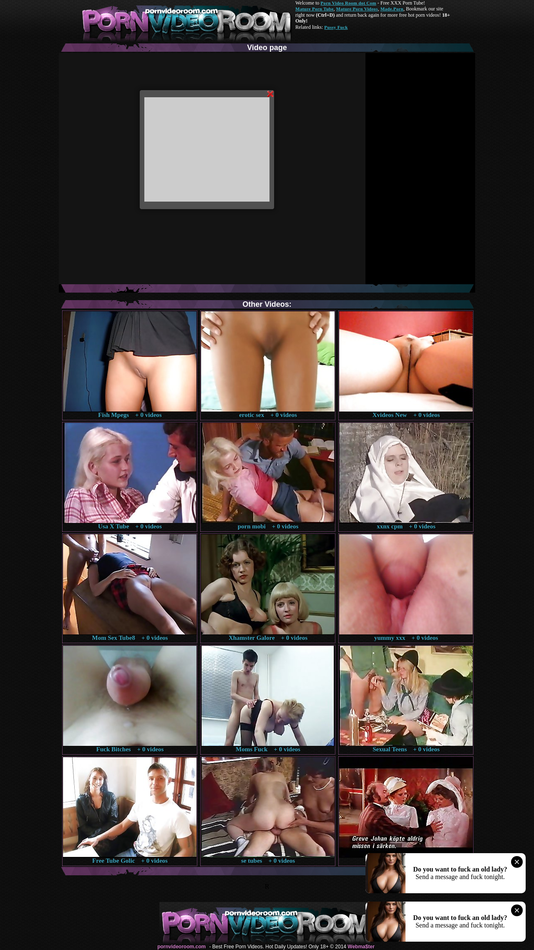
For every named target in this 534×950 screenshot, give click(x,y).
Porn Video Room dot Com (348, 2)
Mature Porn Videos (357, 8)
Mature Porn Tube (314, 8)
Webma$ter (361, 947)
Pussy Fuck (336, 27)
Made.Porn (391, 8)
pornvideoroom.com (181, 947)
